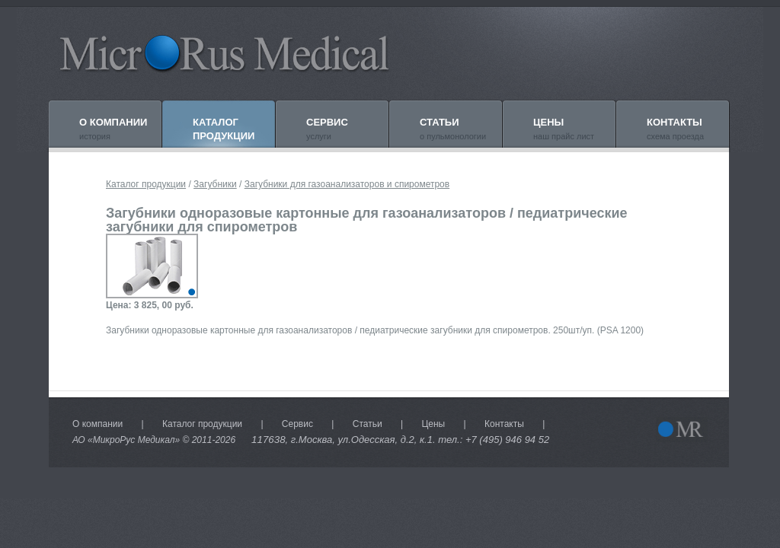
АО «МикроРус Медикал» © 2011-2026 (153, 440)
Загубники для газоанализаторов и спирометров (347, 184)
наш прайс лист (563, 128)
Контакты (504, 424)
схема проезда (675, 128)
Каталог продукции (146, 184)
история (113, 128)
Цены (433, 424)
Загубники (215, 184)
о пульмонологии (453, 128)
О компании (97, 424)
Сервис (297, 424)
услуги (327, 128)
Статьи (367, 424)
